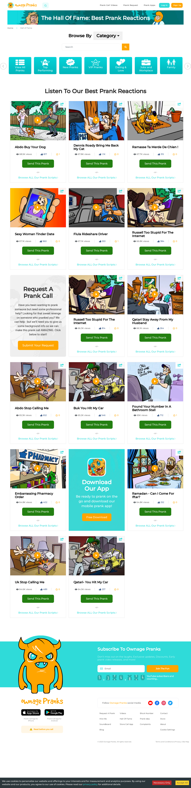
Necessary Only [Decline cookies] (162, 782)
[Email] (122, 669)
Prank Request (130, 5)
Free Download (96, 517)
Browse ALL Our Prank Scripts (38, 177)
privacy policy (90, 784)
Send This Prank (38, 163)
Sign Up (177, 5)
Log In (164, 5)
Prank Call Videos (109, 5)
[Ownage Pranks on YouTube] (150, 703)
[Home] (22, 5)
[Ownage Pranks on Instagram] (163, 703)
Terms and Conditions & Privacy (168, 742)
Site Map (185, 742)
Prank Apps (149, 5)
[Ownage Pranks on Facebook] (157, 703)
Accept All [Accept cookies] (182, 782)
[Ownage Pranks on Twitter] (170, 703)
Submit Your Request (38, 345)
